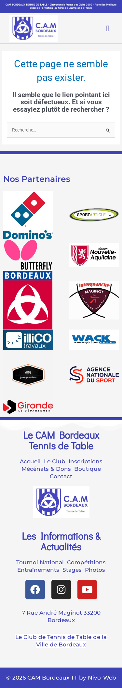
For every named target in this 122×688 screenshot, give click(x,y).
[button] (102, 28)
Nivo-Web (102, 677)
